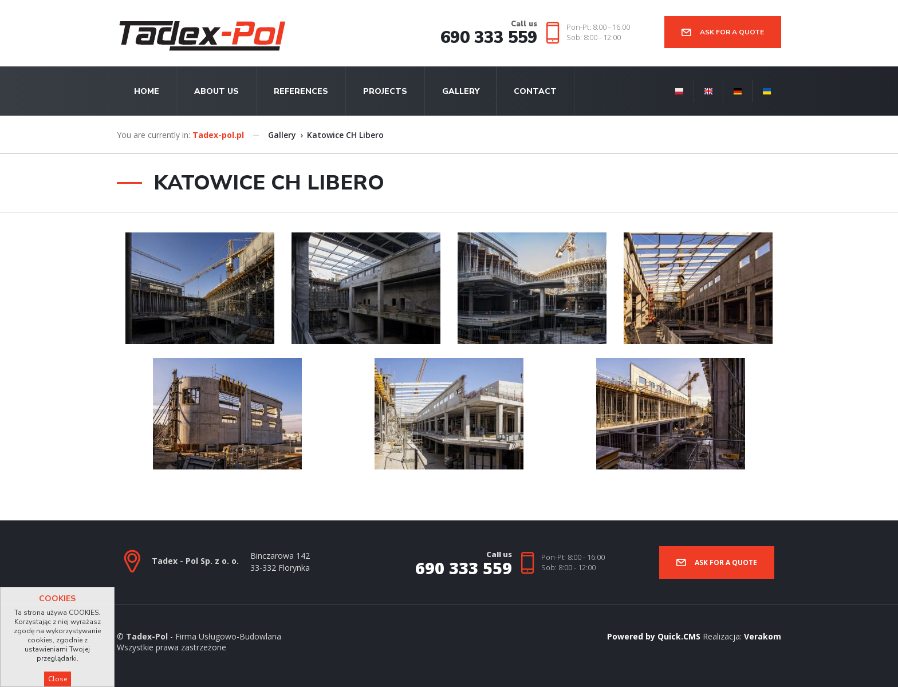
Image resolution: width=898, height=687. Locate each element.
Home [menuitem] (146, 91)
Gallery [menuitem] (460, 91)
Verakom (762, 636)
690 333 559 (488, 37)
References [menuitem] (301, 91)
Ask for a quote (732, 32)
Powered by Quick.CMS (653, 636)
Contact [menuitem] (535, 91)
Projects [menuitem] (385, 91)
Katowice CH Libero (345, 134)
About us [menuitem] (216, 91)
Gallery (282, 134)
